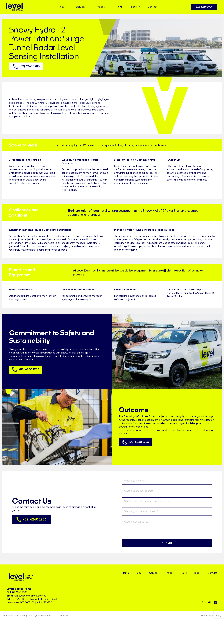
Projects (170, 573)
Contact (152, 7)
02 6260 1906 (19, 592)
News (119, 7)
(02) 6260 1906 (204, 7)
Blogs (197, 573)
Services (154, 573)
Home (125, 573)
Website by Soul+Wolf (211, 616)
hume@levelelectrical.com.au (30, 596)
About (139, 573)
